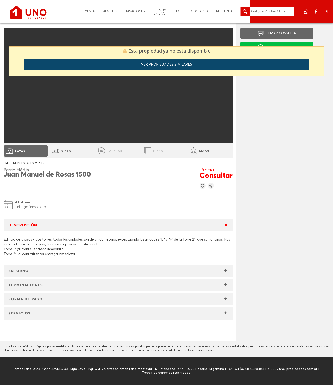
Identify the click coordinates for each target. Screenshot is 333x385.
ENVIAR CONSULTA (281, 33)
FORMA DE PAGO (26, 299)
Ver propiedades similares (166, 64)
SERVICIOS (20, 313)
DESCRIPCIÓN (23, 225)
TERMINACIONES (26, 285)
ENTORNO (19, 271)
